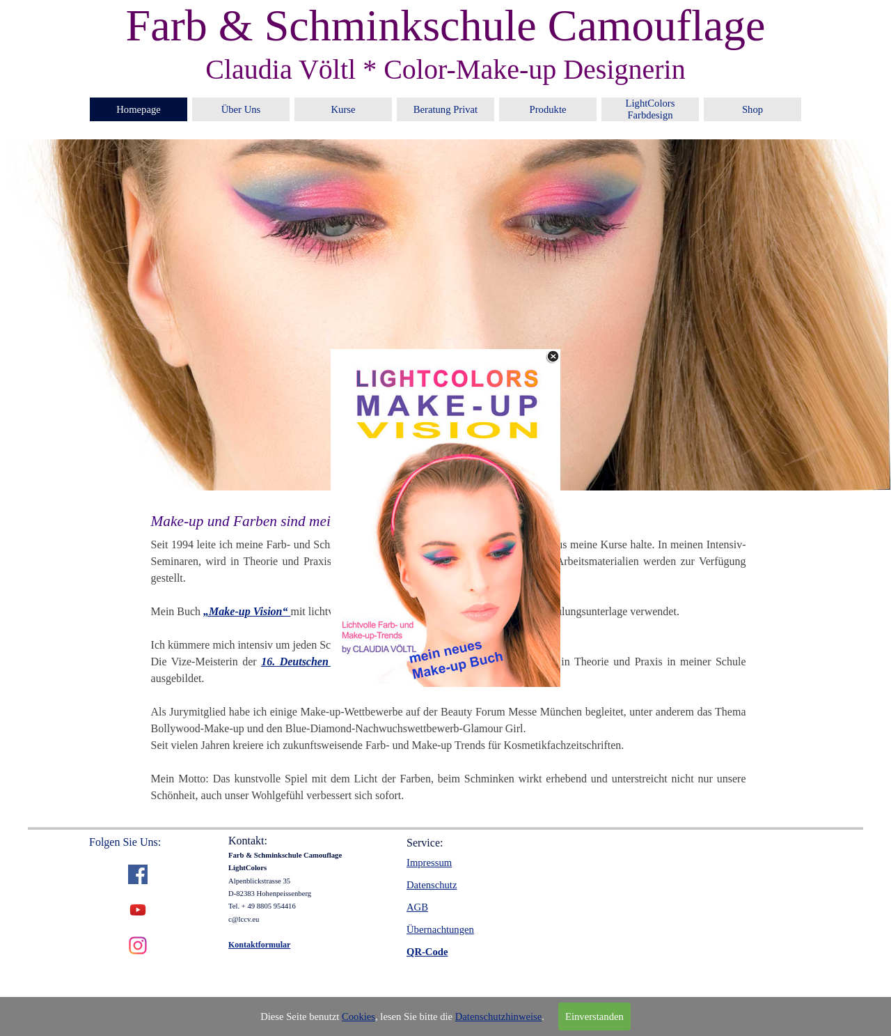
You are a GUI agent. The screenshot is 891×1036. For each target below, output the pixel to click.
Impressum (429, 862)
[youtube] (138, 910)
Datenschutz (432, 884)
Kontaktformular (259, 945)
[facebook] (138, 874)
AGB (417, 907)
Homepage (138, 109)
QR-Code (427, 951)
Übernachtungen (440, 929)
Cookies (358, 1016)
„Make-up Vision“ (246, 611)
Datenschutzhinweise (498, 1016)
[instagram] (138, 945)
